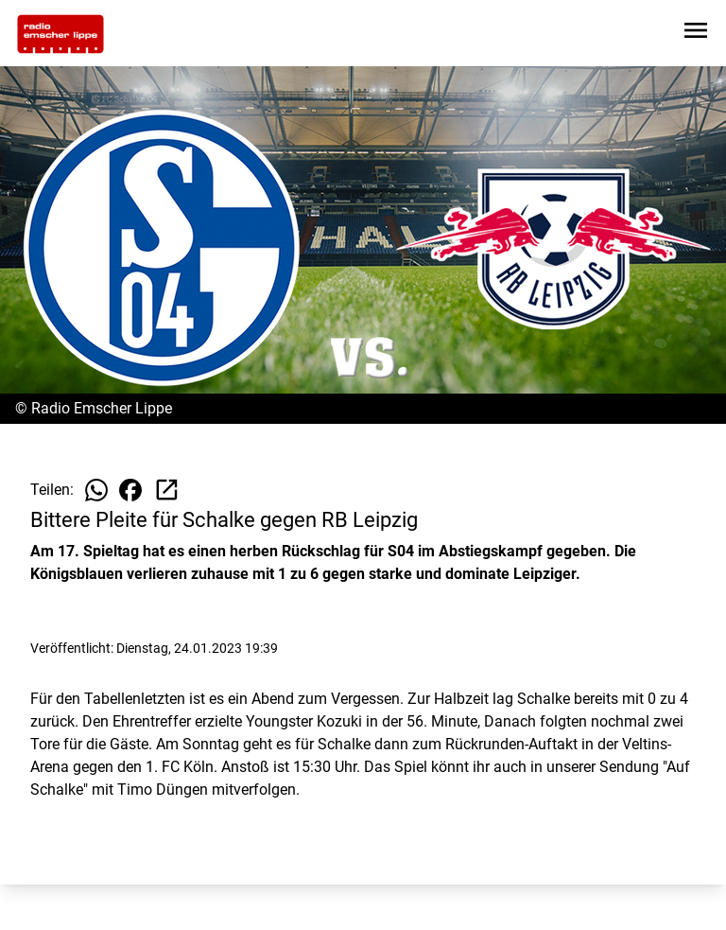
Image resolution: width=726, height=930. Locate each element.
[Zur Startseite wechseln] (60, 34)
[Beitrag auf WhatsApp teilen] (96, 490)
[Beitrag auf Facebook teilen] (130, 490)
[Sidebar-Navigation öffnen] (696, 33)
